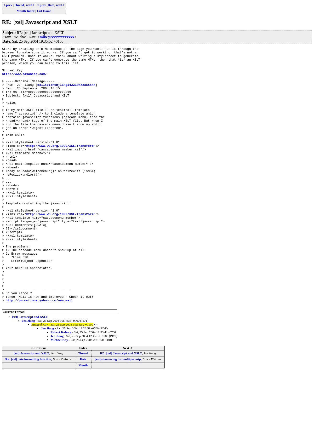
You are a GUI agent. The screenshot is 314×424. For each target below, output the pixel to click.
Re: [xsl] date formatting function (28, 411)
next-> (30, 5)
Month (83, 417)
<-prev (7, 5)
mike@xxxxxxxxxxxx (57, 37)
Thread (19, 5)
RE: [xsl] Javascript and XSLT (121, 405)
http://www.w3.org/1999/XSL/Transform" (60, 166)
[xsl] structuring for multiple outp (118, 411)
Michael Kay (59, 391)
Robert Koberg (61, 384)
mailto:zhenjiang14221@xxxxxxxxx (66, 92)
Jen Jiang (28, 372)
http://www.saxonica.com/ (24, 79)
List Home (44, 11)
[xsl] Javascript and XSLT (30, 368)
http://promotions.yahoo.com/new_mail (39, 351)
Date (51, 5)
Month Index (25, 11)
